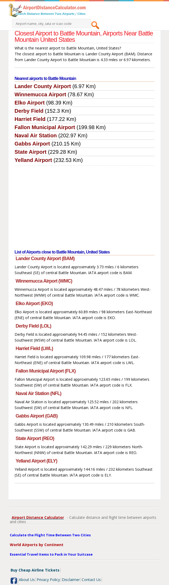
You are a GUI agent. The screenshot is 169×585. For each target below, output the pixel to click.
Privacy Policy (48, 579)
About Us (27, 579)
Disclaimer (71, 579)
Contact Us (91, 579)
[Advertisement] (84, 205)
